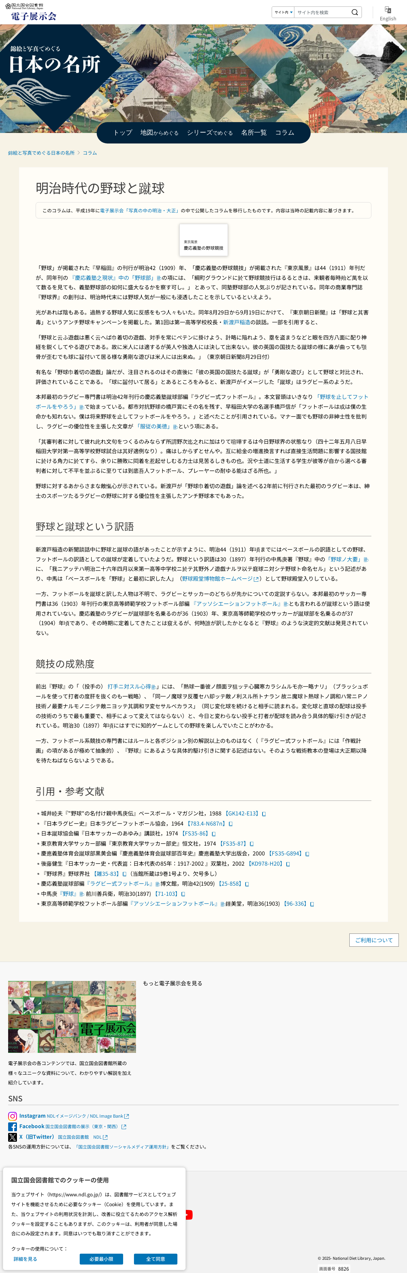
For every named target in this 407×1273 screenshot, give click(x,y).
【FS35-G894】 (288, 853)
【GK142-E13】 (245, 813)
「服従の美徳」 (156, 426)
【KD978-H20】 (268, 863)
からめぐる (159, 133)
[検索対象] (283, 12)
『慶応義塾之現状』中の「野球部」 (116, 277)
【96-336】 (298, 903)
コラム (90, 152)
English (388, 12)
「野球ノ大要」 (347, 559)
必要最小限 (101, 1258)
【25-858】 (233, 883)
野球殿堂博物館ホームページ (220, 578)
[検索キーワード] (321, 12)
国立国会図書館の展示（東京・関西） (73, 1126)
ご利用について (374, 940)
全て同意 (155, 1258)
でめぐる (210, 133)
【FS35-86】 (197, 833)
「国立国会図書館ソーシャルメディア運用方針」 (122, 1146)
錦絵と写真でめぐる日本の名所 (41, 152)
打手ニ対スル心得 (131, 686)
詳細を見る (25, 1258)
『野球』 (70, 893)
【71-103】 (169, 893)
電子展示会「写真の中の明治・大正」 (140, 210)
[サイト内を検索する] (355, 12)
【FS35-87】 (235, 843)
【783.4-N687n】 (209, 823)
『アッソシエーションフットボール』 (240, 603)
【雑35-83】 (109, 873)
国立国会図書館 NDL (64, 1137)
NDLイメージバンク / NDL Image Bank (74, 1116)
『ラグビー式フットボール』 (122, 883)
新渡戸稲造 (236, 322)
